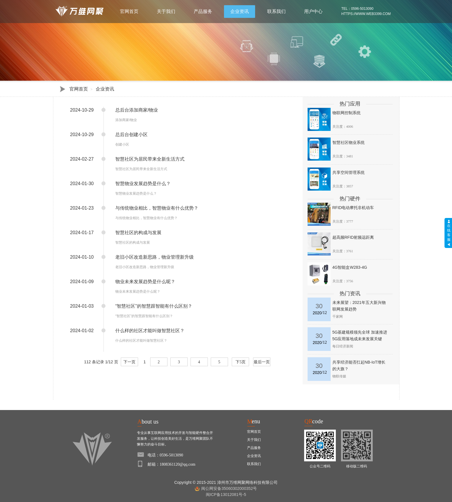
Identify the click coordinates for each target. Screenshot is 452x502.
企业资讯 (239, 11)
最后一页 (262, 362)
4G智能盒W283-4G (349, 267)
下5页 (241, 362)
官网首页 (129, 11)
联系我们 (276, 11)
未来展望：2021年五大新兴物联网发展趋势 (359, 305)
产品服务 (203, 11)
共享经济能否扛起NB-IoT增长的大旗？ (358, 365)
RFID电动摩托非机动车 (353, 207)
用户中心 (313, 11)
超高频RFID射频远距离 (353, 237)
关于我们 (166, 11)
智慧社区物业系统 (348, 142)
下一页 (129, 362)
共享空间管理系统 (348, 172)
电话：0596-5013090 (165, 455)
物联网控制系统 (346, 112)
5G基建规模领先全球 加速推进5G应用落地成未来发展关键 (359, 335)
